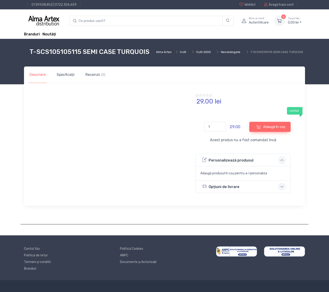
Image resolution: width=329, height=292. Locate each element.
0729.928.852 (42, 5)
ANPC (124, 255)
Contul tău (32, 249)
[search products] (146, 21)
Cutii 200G (203, 52)
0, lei (294, 20)
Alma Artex (164, 52)
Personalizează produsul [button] (227, 159)
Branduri (32, 34)
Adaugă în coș (270, 127)
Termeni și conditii (37, 262)
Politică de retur (36, 255)
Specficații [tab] (65, 74)
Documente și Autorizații (138, 262)
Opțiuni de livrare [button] (220, 186)
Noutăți (49, 34)
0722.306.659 (66, 5)
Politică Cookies (131, 249)
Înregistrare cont (279, 5)
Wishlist (247, 5)
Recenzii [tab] (95, 74)
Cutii (183, 52)
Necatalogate (230, 52)
